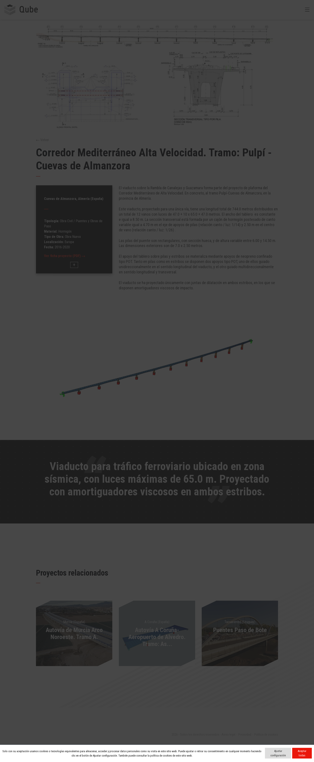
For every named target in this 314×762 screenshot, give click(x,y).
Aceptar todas (302, 753)
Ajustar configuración (278, 753)
